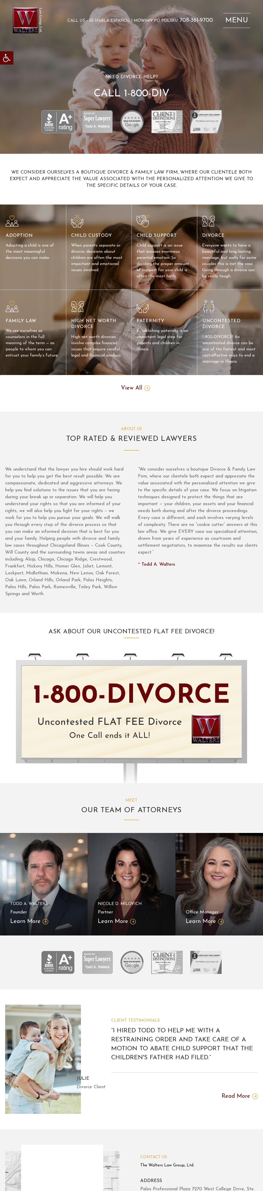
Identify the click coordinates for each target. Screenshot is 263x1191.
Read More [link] (236, 1096)
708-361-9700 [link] (196, 20)
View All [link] (131, 388)
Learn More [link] (25, 921)
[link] (6, 58)
